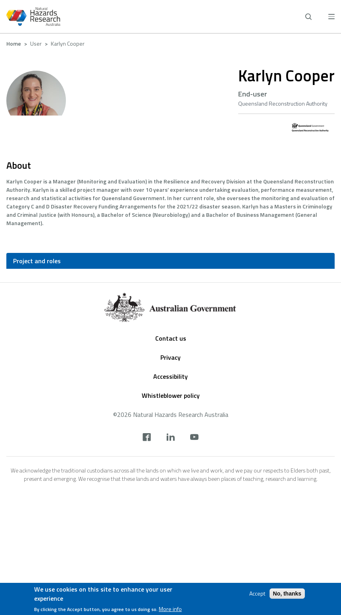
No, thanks (287, 593)
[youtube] (194, 438)
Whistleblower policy (171, 395)
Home (13, 43)
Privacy (170, 357)
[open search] (308, 16)
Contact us (170, 338)
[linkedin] (170, 438)
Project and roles (37, 261)
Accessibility (170, 376)
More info (170, 609)
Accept (257, 593)
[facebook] (147, 438)
